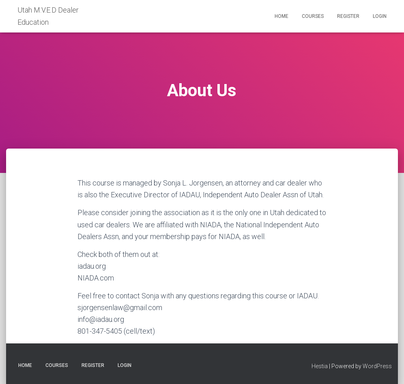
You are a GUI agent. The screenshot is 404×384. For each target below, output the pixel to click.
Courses (313, 16)
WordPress (377, 366)
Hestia (320, 366)
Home (281, 16)
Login (380, 16)
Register (348, 16)
